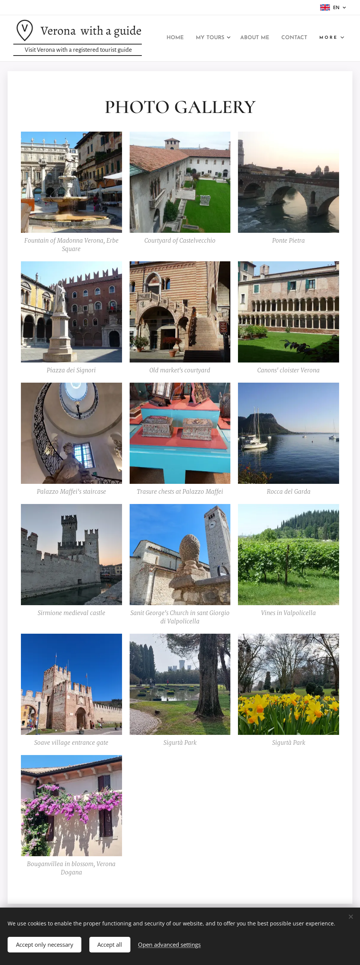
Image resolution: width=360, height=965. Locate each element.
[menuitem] (202, 38)
